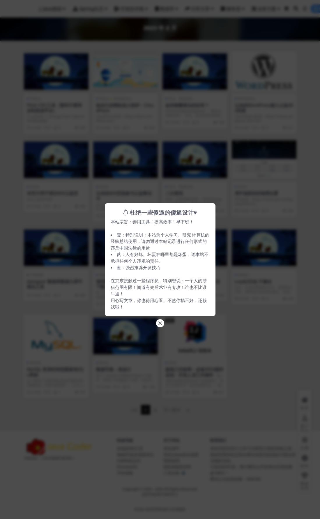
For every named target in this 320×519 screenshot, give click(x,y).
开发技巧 (151, 267)
